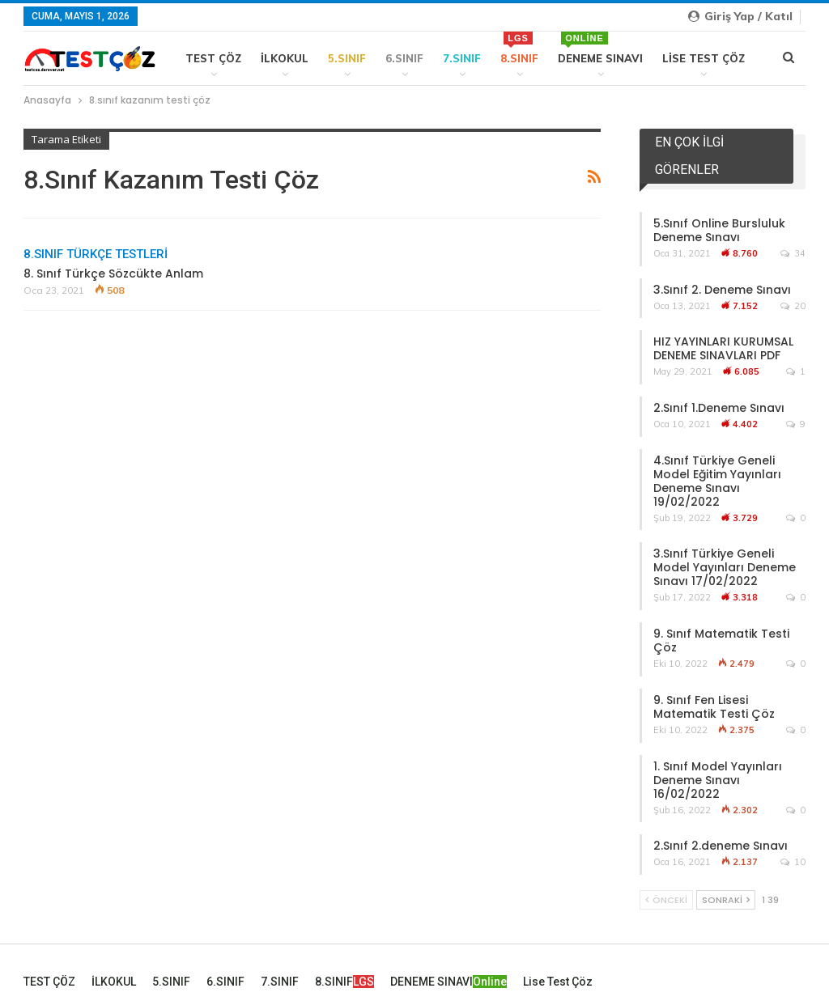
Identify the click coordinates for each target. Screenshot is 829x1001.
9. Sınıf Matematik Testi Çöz (721, 640)
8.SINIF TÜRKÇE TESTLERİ (95, 254)
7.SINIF (462, 58)
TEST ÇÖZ (213, 58)
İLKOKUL (284, 58)
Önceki (666, 899)
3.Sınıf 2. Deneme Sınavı (722, 290)
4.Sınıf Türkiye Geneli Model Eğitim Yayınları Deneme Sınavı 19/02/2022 (717, 481)
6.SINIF (404, 58)
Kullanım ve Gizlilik (725, 975)
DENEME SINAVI (600, 48)
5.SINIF (347, 58)
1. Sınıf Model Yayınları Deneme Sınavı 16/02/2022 (717, 780)
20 (793, 306)
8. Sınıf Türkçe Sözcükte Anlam (113, 273)
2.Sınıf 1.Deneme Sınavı (718, 408)
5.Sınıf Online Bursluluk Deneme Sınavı (719, 230)
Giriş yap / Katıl (740, 16)
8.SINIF (519, 48)
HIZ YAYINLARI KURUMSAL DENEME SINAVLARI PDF (723, 348)
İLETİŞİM (787, 975)
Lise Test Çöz (703, 58)
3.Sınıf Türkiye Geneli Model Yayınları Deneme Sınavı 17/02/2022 (724, 567)
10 (793, 861)
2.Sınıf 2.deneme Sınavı (720, 846)
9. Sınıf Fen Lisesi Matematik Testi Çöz (714, 707)
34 (793, 253)
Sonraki (726, 899)
